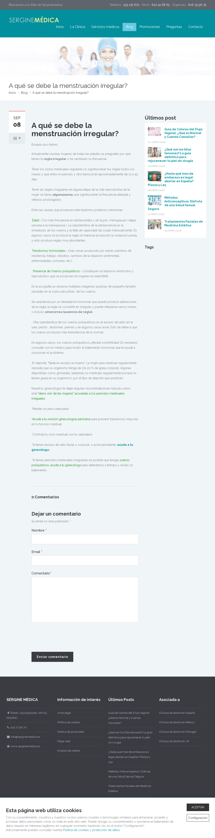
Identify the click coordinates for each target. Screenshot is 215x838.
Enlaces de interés (67, 750)
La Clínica (77, 27)
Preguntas (174, 27)
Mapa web (62, 741)
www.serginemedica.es (21, 746)
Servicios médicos (105, 27)
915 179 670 (131, 5)
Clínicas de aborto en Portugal (176, 731)
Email (36, 552)
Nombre (39, 530)
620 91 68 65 (161, 5)
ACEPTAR (197, 807)
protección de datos (106, 830)
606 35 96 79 (197, 5)
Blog (129, 27)
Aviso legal (62, 712)
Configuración (197, 818)
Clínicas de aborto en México (175, 722)
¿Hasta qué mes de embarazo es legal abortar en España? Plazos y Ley (127, 757)
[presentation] (63, 637)
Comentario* (41, 573)
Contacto (195, 27)
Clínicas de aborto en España (175, 712)
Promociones (149, 27)
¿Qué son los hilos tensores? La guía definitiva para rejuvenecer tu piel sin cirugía (129, 737)
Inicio (60, 27)
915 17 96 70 (15, 727)
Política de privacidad (69, 731)
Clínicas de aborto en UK (173, 741)
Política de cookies (67, 722)
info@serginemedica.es (21, 736)
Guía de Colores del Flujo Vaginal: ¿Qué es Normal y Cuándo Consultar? (183, 133)
